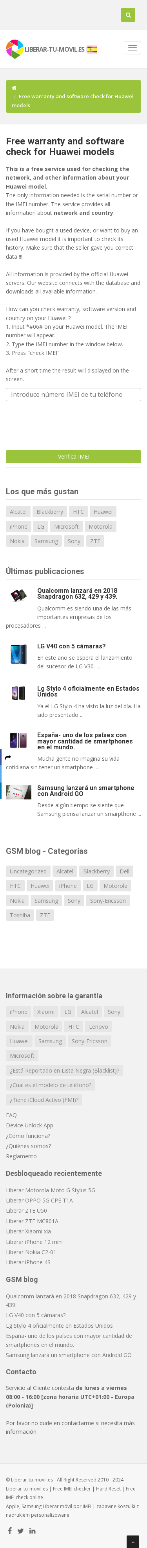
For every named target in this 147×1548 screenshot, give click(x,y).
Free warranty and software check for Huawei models (65, 146)
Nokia (17, 541)
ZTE (95, 541)
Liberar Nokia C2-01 (31, 1252)
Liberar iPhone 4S (28, 1262)
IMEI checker (77, 1488)
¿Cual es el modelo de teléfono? (50, 1085)
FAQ (11, 1115)
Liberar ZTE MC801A (32, 1221)
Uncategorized (28, 871)
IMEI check (17, 1497)
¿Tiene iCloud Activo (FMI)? (44, 1099)
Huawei (103, 511)
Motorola (101, 526)
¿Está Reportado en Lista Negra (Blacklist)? (64, 1070)
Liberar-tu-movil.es (27, 1488)
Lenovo (98, 1026)
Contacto (21, 1372)
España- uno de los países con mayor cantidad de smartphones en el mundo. (85, 741)
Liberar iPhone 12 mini (34, 1242)
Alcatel (18, 511)
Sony (74, 541)
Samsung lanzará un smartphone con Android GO (85, 790)
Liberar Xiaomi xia (28, 1231)
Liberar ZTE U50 (26, 1210)
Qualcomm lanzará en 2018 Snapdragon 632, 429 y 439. (77, 593)
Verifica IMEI (73, 456)
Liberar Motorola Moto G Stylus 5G (50, 1190)
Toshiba (20, 915)
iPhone (18, 526)
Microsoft (66, 526)
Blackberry (49, 511)
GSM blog (22, 1279)
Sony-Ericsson (108, 900)
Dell (124, 871)
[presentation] (65, 422)
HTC (78, 511)
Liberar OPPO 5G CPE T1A (39, 1200)
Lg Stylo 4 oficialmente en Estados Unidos (88, 691)
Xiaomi (45, 1011)
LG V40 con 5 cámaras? (71, 646)
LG (40, 526)
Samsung (46, 541)
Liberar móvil (57, 1506)
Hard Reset (108, 1488)
